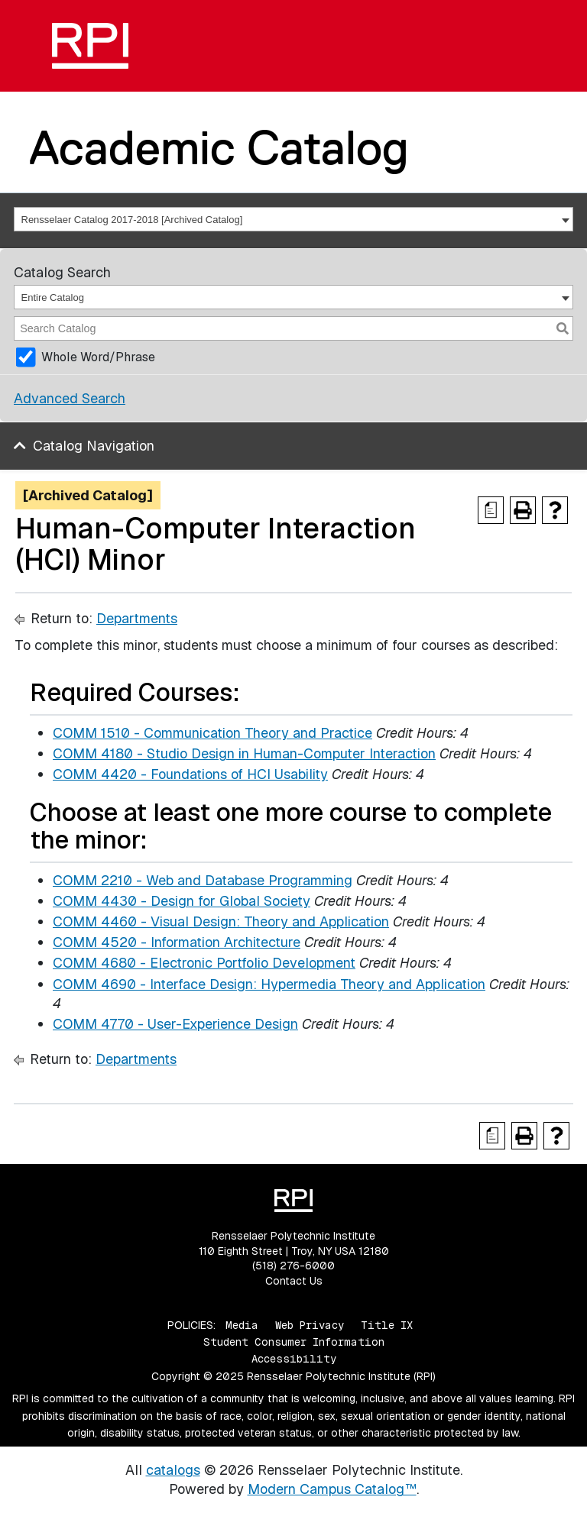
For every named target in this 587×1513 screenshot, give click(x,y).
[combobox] (293, 219)
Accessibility (293, 1359)
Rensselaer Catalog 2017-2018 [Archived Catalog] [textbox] (132, 219)
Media (241, 1325)
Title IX (387, 1325)
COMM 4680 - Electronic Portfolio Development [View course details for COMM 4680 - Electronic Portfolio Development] (204, 962)
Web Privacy (309, 1325)
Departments (136, 618)
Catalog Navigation (93, 445)
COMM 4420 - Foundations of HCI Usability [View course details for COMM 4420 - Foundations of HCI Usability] (190, 774)
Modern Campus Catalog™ (332, 1489)
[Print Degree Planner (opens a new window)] (491, 510)
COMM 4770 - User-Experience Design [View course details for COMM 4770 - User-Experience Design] (175, 1024)
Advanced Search (69, 398)
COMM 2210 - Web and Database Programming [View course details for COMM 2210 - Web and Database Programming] (202, 880)
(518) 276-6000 (293, 1265)
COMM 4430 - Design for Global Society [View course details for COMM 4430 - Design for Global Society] (181, 901)
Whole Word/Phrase (98, 357)
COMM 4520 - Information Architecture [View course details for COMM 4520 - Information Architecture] (176, 942)
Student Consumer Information (293, 1342)
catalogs (173, 1470)
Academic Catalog (219, 147)
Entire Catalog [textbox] (52, 297)
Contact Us (294, 1281)
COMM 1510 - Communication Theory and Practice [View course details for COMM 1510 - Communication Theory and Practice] (212, 733)
